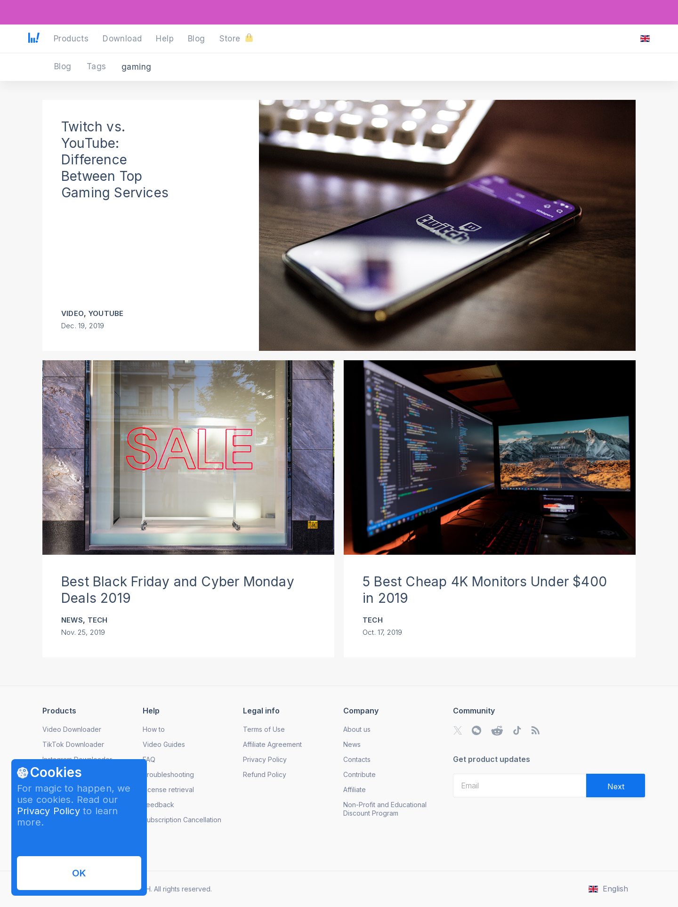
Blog (64, 66)
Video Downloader (71, 729)
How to (154, 729)
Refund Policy (264, 774)
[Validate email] (615, 785)
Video (72, 313)
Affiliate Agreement (272, 744)
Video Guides (164, 744)
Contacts (357, 759)
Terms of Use (264, 729)
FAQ (149, 759)
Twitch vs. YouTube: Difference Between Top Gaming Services (115, 160)
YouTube (106, 313)
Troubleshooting (168, 774)
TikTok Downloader (73, 744)
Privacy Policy (48, 811)
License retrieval (168, 790)
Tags (98, 66)
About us (357, 729)
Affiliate (354, 790)
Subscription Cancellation (182, 820)
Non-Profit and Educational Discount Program (385, 809)
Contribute (359, 774)
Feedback (158, 805)
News (72, 619)
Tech (98, 619)
